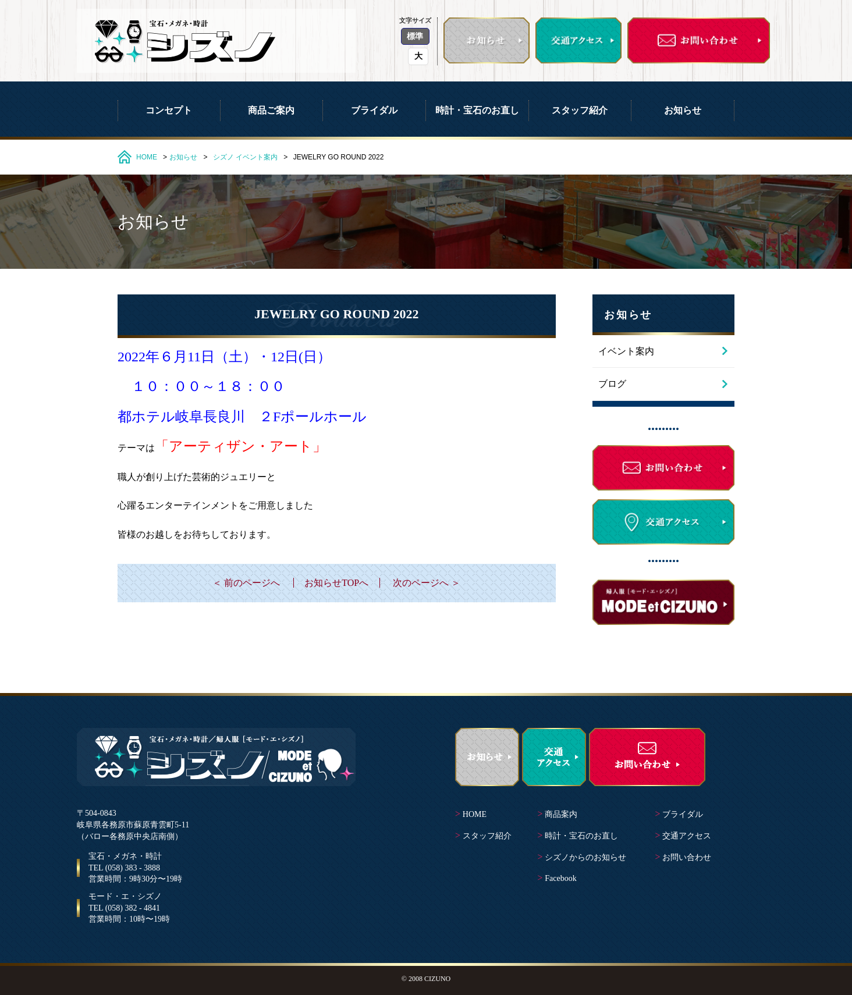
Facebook (560, 878)
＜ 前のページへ (246, 583)
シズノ (223, 157)
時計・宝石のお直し (477, 110)
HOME (146, 157)
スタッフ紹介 (580, 110)
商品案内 (561, 814)
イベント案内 (257, 157)
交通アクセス (686, 835)
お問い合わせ (686, 857)
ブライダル (374, 110)
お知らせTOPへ (336, 583)
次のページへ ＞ (426, 583)
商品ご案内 (271, 110)
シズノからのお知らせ (585, 857)
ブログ (612, 384)
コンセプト (168, 110)
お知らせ (682, 110)
